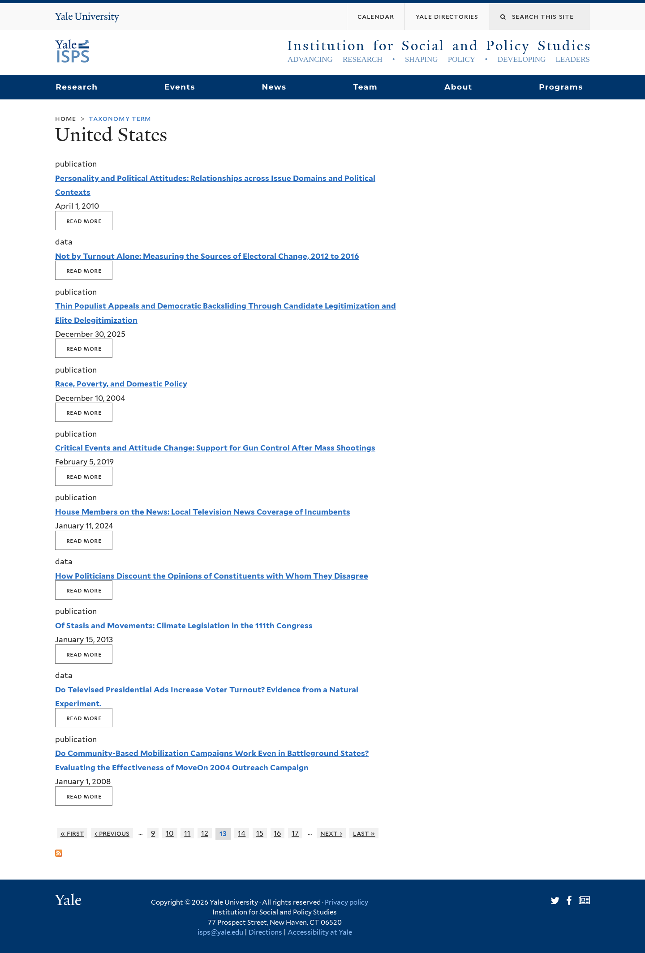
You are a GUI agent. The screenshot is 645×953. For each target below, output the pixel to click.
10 (170, 833)
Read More (83, 220)
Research (77, 86)
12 (204, 833)
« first (72, 833)
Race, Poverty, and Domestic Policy (121, 383)
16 (277, 833)
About (458, 86)
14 (241, 833)
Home (65, 118)
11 (187, 833)
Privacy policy (346, 902)
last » (364, 833)
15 (259, 833)
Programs (561, 86)
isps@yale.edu (220, 932)
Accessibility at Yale (320, 932)
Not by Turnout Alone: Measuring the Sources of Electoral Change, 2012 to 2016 (207, 256)
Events (179, 86)
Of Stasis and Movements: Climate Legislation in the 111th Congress (184, 625)
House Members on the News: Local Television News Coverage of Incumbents (202, 511)
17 (295, 833)
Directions (265, 932)
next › (331, 833)
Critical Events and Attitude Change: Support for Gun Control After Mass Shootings (215, 447)
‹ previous (112, 833)
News (274, 86)
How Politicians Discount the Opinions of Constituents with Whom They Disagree (211, 575)
